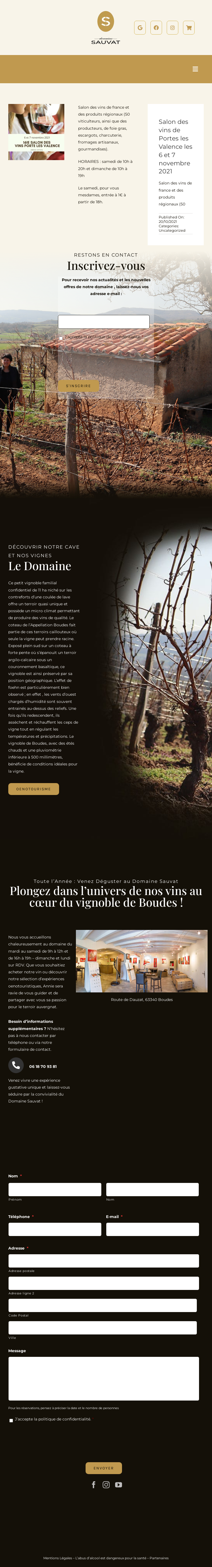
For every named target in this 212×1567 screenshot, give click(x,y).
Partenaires (159, 1558)
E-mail (114, 1216)
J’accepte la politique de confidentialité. (103, 336)
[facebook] (93, 1484)
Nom (15, 1176)
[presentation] (100, 356)
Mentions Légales (57, 1558)
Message (17, 1350)
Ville (12, 1338)
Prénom (15, 1199)
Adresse (18, 1248)
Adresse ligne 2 (21, 1293)
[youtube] (118, 1484)
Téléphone (21, 1216)
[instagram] (106, 1484)
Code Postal (18, 1315)
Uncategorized (172, 230)
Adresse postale (22, 1271)
